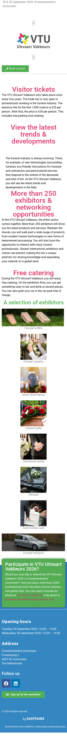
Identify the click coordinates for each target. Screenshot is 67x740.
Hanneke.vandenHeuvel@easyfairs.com (29, 599)
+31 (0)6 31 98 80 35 (30, 595)
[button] (33, 23)
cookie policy (41, 726)
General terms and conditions (19, 726)
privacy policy (59, 726)
